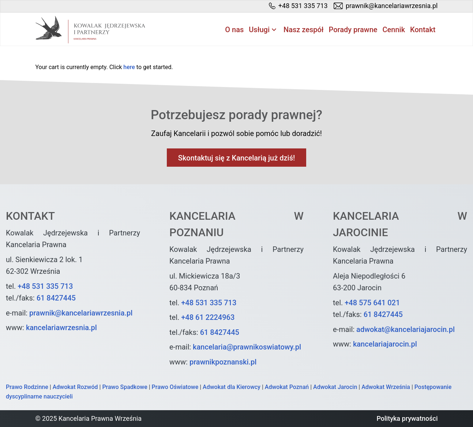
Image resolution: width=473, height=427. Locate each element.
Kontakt (422, 29)
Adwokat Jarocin (335, 386)
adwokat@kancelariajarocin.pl (405, 329)
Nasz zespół (304, 29)
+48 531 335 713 (45, 286)
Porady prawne (353, 29)
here (129, 67)
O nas (234, 29)
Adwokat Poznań (287, 386)
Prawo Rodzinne (27, 386)
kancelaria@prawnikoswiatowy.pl (247, 347)
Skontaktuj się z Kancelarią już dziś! (236, 158)
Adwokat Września (385, 386)
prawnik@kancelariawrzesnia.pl (80, 313)
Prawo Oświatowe (175, 386)
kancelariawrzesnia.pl (61, 327)
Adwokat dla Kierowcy (231, 386)
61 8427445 (56, 298)
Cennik (394, 29)
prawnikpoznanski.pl (223, 362)
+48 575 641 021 (372, 302)
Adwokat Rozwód (75, 386)
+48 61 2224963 (207, 317)
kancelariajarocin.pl (385, 344)
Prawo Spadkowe (124, 386)
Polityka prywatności (407, 418)
